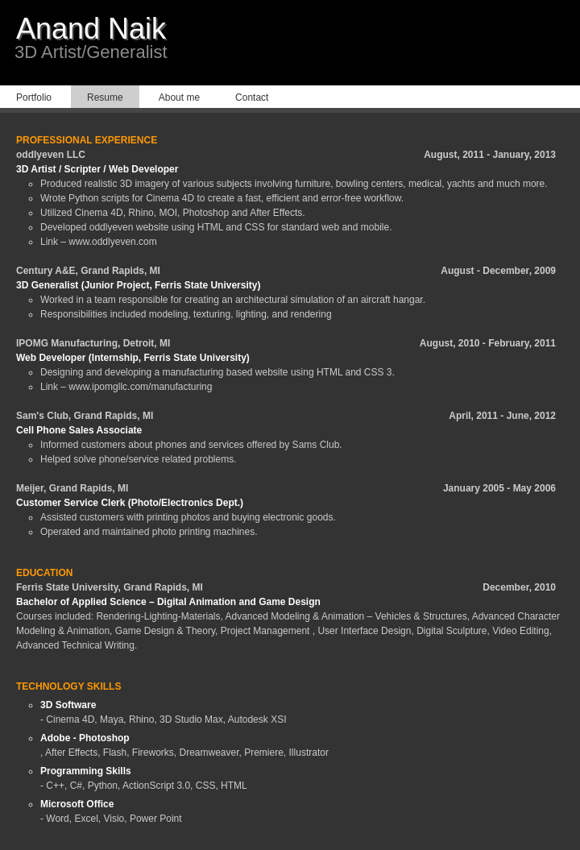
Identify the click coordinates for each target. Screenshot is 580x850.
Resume (105, 97)
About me (179, 97)
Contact (251, 97)
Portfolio (34, 97)
